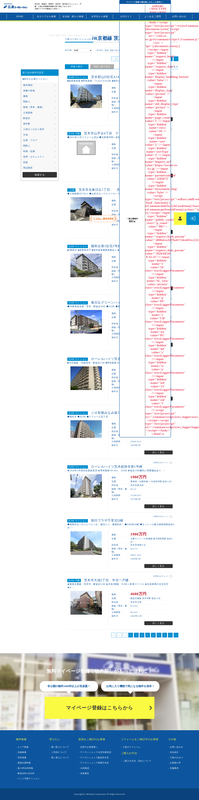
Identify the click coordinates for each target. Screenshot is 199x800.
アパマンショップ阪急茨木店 (94, 757)
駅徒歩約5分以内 (26, 773)
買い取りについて (60, 747)
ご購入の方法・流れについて (137, 761)
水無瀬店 (84, 773)
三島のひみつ (176, 757)
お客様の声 (175, 763)
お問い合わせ (179, 16)
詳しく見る (158, 452)
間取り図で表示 (102, 66)
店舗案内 (174, 768)
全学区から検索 (99, 16)
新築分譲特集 (24, 763)
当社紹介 (174, 752)
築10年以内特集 (25, 768)
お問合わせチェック (162, 463)
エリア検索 (23, 747)
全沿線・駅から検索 (73, 16)
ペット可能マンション (29, 778)
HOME (19, 16)
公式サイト (126, 16)
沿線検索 (22, 752)
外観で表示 (77, 66)
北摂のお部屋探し (89, 747)
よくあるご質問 (152, 16)
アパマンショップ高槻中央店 (94, 763)
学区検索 (22, 757)
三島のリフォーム (131, 747)
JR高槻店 (84, 768)
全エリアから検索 (46, 16)
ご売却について (59, 752)
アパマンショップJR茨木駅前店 (95, 752)
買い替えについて (60, 757)
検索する (40, 174)
